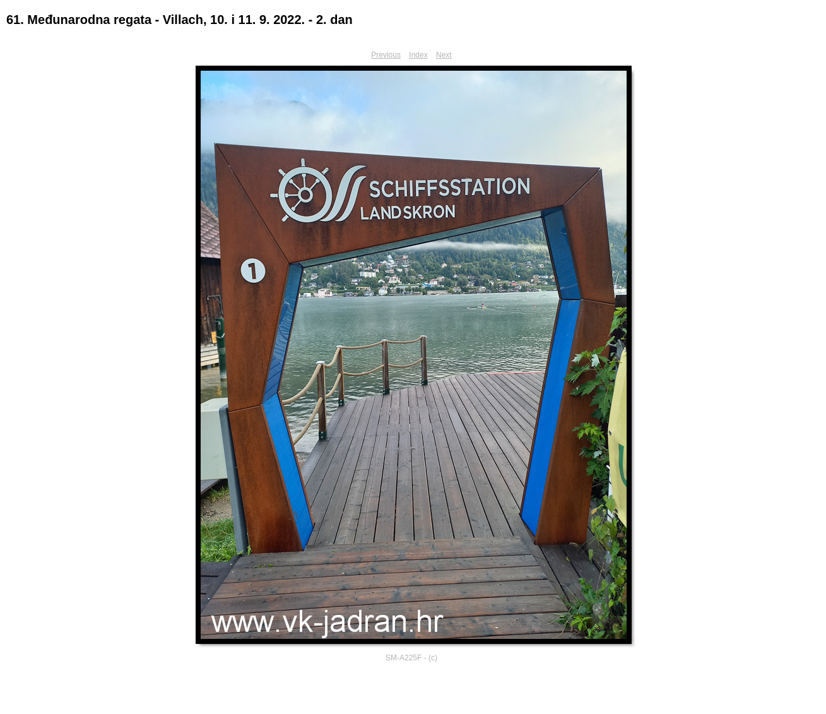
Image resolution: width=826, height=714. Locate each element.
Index (418, 55)
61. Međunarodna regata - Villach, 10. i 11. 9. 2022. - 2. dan (179, 20)
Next (444, 55)
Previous (386, 55)
